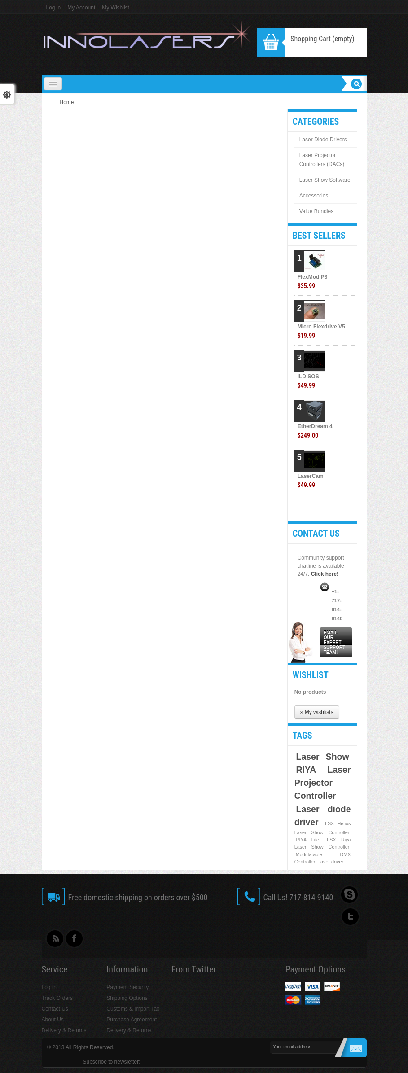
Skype (349, 895)
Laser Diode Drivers (323, 139)
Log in (53, 7)
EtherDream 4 (315, 431)
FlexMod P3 (313, 281)
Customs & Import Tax (132, 1009)
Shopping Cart (322, 39)
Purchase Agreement (131, 1019)
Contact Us (55, 1009)
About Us (53, 1019)
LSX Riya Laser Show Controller (322, 843)
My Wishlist (115, 7)
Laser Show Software (325, 180)
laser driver (331, 861)
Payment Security (127, 987)
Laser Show (322, 757)
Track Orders (57, 998)
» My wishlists (316, 712)
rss (53, 939)
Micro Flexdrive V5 (321, 331)
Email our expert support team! (334, 642)
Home (67, 102)
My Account (81, 7)
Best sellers (319, 235)
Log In (49, 987)
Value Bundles (316, 211)
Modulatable (309, 854)
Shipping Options (126, 998)
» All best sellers (339, 507)
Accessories (314, 196)
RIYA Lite (307, 839)
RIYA (306, 770)
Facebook (75, 939)
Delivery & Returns (64, 1030)
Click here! (324, 574)
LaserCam (311, 481)
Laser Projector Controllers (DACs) (322, 159)
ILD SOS (308, 381)
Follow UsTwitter (349, 917)
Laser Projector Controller (322, 783)
